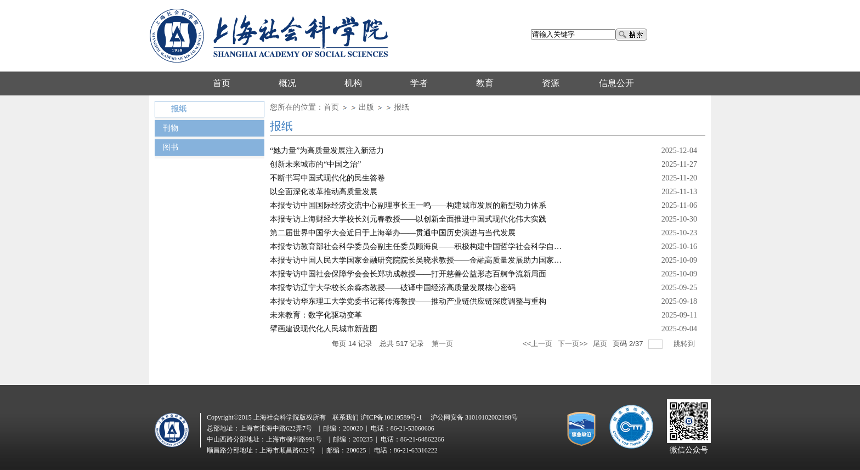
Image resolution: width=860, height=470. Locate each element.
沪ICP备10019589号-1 (391, 417)
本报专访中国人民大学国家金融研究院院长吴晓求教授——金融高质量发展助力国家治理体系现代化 (439, 260)
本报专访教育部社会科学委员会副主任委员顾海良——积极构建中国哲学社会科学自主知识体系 (431, 246)
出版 (366, 107)
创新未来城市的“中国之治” (315, 164)
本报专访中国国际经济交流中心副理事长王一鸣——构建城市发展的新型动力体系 (408, 205)
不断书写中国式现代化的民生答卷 (327, 178)
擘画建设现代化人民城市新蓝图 (323, 329)
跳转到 (685, 343)
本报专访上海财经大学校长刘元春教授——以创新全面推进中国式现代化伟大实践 (408, 219)
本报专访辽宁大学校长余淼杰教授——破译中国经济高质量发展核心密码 (393, 288)
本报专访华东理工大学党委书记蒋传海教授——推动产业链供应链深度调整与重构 (408, 301)
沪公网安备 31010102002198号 (474, 417)
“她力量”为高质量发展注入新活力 (327, 150)
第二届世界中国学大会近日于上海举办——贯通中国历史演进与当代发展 (393, 233)
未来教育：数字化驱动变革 (316, 315)
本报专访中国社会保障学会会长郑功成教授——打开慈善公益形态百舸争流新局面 (408, 274)
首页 (331, 107)
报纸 (401, 107)
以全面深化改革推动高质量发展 (323, 192)
